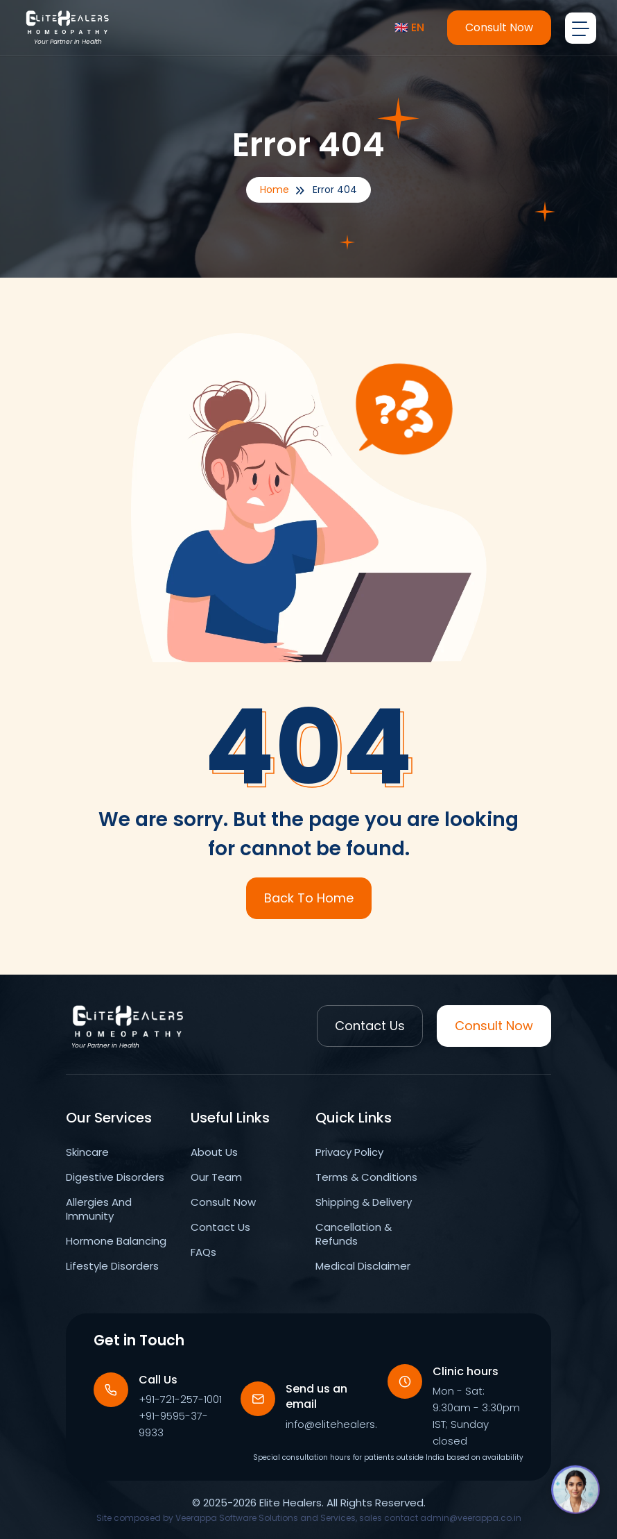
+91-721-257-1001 (180, 1399)
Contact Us (370, 1025)
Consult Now (499, 27)
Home (274, 189)
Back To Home (309, 898)
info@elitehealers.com (343, 1424)
